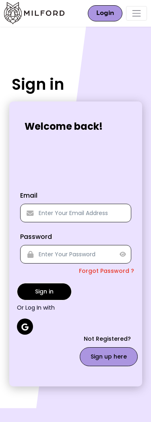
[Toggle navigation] (136, 13)
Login (105, 13)
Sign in (44, 291)
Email (28, 195)
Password (36, 236)
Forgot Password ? (106, 271)
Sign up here (109, 356)
